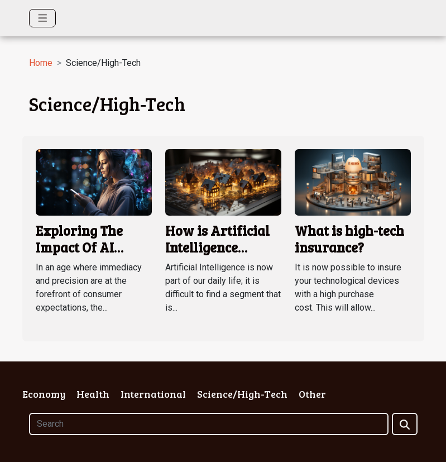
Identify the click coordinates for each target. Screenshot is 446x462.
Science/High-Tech (242, 394)
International (153, 394)
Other (312, 394)
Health (92, 394)
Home (40, 63)
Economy (43, 394)
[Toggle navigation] (42, 18)
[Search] (209, 424)
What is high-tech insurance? (349, 238)
